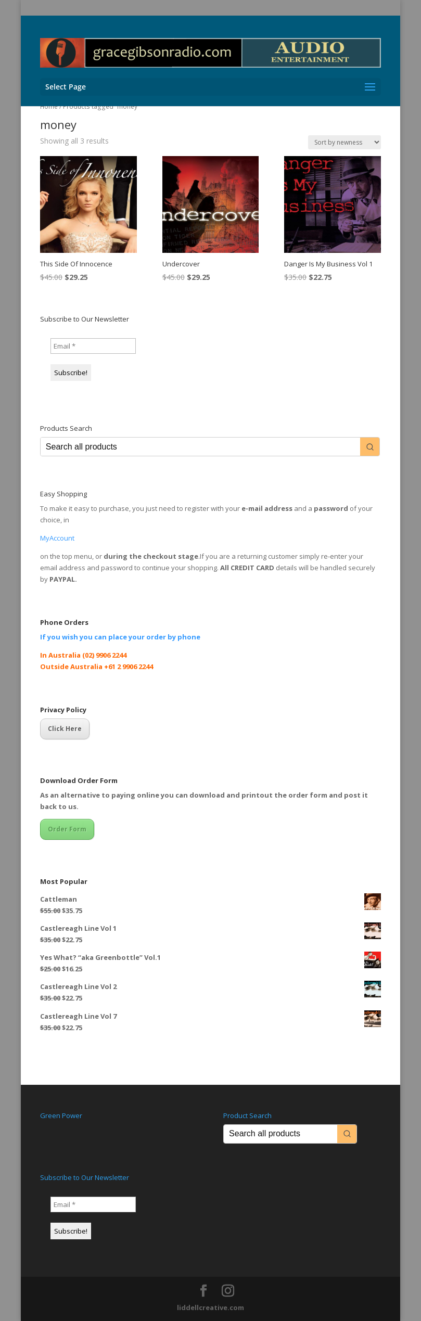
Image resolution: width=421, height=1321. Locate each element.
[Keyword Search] (200, 447)
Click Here (65, 728)
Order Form (67, 829)
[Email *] (93, 346)
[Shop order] (344, 142)
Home (49, 106)
